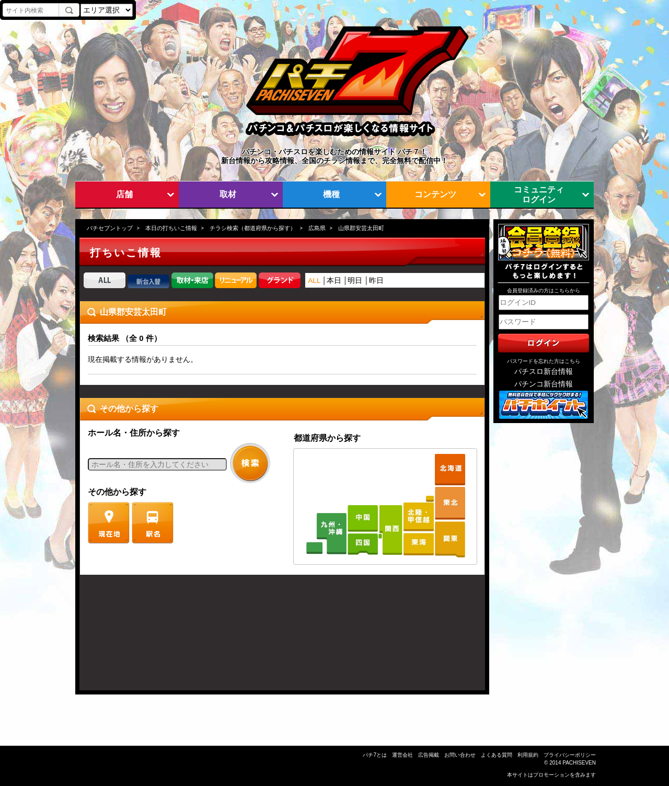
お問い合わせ (460, 755)
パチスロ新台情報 (543, 371)
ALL (314, 280)
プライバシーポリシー (570, 755)
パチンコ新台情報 (543, 384)
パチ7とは (375, 755)
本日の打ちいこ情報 (171, 228)
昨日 (376, 280)
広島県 (317, 228)
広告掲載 (428, 755)
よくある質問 (496, 755)
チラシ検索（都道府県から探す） (253, 228)
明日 (355, 280)
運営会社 (402, 755)
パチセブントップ (110, 228)
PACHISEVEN (579, 763)
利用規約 (527, 755)
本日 (334, 280)
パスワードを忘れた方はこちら (543, 361)
